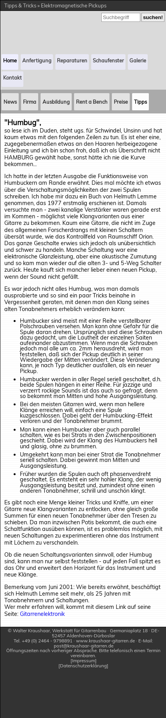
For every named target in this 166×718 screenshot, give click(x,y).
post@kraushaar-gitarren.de (83, 646)
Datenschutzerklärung (83, 665)
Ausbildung (56, 102)
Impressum (83, 660)
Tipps (140, 102)
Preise (121, 102)
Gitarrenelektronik (42, 613)
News (10, 102)
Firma (29, 102)
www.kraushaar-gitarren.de (105, 641)
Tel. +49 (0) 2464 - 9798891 (43, 641)
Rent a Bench (92, 102)
